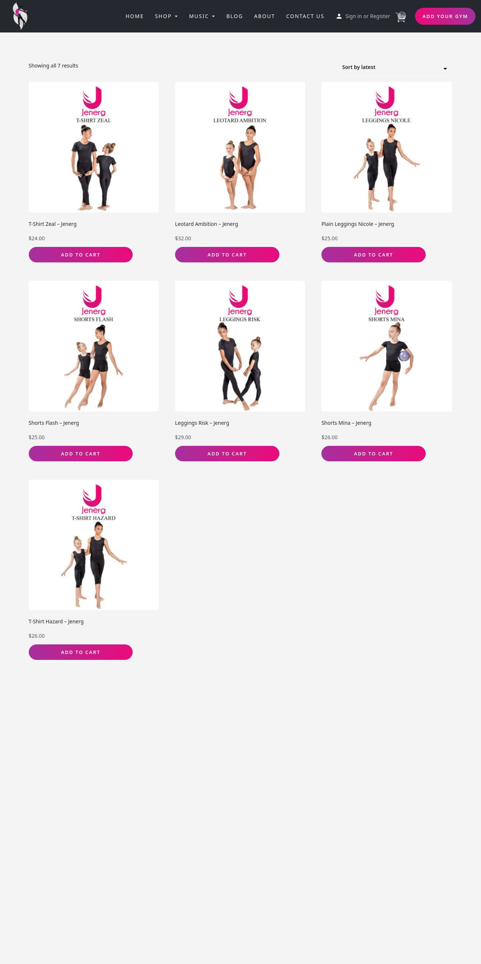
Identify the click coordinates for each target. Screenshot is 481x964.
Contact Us (305, 16)
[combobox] (397, 67)
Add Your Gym (445, 16)
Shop (163, 16)
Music (199, 16)
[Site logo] (23, 15)
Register (380, 16)
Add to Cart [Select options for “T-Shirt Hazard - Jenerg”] (81, 652)
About (264, 16)
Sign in (353, 16)
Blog (234, 16)
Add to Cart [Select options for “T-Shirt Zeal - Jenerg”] (81, 254)
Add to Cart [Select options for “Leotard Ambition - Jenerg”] (227, 254)
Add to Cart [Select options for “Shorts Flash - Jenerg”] (81, 453)
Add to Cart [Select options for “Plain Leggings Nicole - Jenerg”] (373, 254)
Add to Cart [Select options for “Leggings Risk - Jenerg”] (227, 453)
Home (135, 16)
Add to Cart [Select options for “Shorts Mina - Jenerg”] (373, 453)
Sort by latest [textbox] (392, 68)
